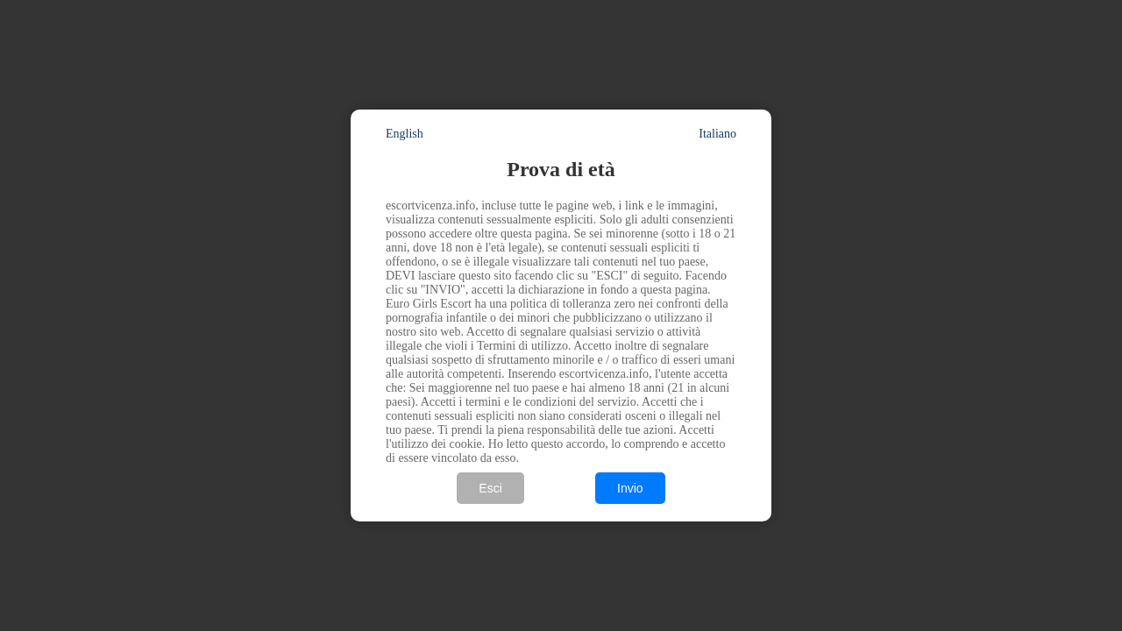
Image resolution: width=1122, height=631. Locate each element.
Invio (630, 488)
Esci (490, 488)
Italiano (717, 133)
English (404, 133)
